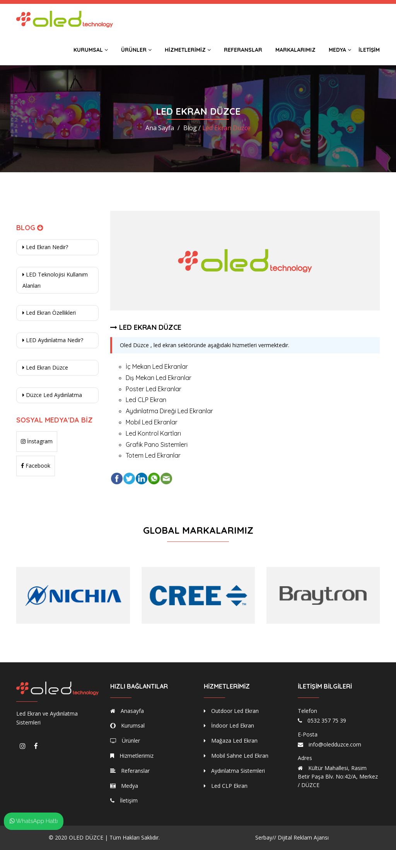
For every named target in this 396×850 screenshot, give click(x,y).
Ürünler (136, 49)
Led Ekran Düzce (45, 367)
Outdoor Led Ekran (231, 710)
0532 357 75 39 (326, 720)
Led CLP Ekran (226, 785)
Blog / (192, 128)
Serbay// (265, 837)
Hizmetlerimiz (188, 49)
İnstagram (37, 441)
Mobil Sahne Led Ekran (236, 755)
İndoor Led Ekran (229, 725)
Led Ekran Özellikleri (49, 312)
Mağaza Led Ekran (231, 740)
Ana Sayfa (159, 128)
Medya (340, 49)
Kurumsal (90, 49)
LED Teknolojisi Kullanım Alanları (55, 280)
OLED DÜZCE (86, 837)
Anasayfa (127, 710)
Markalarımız (295, 49)
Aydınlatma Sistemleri (234, 770)
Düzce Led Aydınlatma (52, 395)
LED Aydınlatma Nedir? (52, 340)
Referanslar (243, 49)
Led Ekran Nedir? (45, 247)
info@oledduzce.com (335, 744)
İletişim (369, 49)
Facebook (35, 465)
